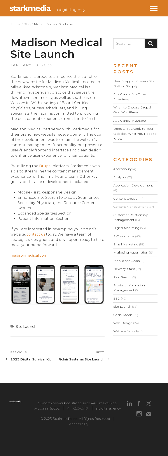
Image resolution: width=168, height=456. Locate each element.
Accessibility (122, 169)
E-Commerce (123, 236)
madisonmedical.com (28, 255)
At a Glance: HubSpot (129, 120)
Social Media (123, 315)
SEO (116, 298)
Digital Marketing (126, 228)
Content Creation (126, 198)
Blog (27, 24)
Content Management (130, 207)
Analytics (119, 177)
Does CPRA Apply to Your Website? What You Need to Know (135, 133)
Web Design (122, 323)
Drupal (45, 166)
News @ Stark (124, 269)
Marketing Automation (130, 252)
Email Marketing (125, 244)
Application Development (133, 185)
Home (15, 24)
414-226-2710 (77, 408)
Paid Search (122, 277)
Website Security (126, 331)
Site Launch (26, 327)
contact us (35, 234)
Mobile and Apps (126, 261)
